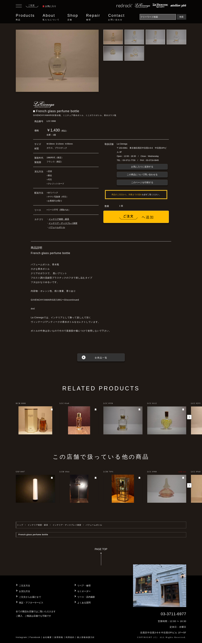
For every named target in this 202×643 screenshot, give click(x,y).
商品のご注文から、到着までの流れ (127, 194)
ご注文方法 (24, 585)
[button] (189, 417)
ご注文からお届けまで (30, 597)
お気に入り (49, 6)
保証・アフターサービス (31, 602)
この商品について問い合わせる (142, 174)
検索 (181, 17)
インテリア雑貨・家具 (59, 219)
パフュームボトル (57, 227)
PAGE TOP (101, 558)
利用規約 (70, 637)
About (51, 17)
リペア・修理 (84, 585)
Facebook (35, 637)
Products (25, 17)
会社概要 (47, 637)
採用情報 (58, 637)
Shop (72, 17)
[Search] (158, 17)
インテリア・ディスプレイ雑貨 (63, 223)
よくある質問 (84, 602)
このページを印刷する (142, 182)
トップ (20, 525)
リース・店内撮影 (86, 597)
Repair (93, 17)
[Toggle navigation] (19, 6)
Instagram (21, 637)
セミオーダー (84, 591)
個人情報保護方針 (86, 637)
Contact (116, 17)
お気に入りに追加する (142, 166)
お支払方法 (24, 591)
